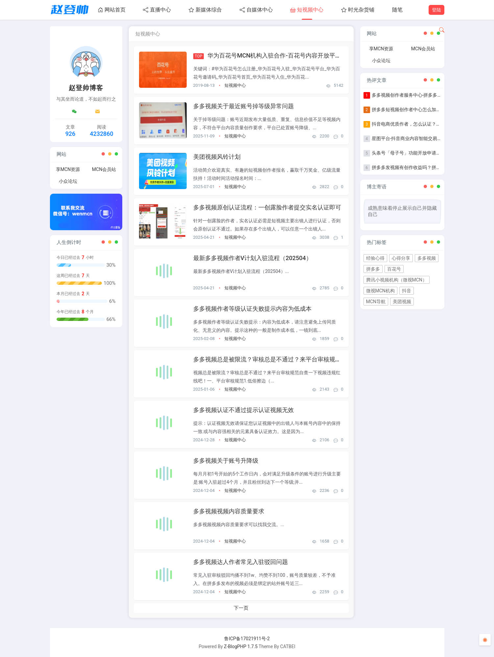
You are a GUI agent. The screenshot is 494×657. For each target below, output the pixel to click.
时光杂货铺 (357, 10)
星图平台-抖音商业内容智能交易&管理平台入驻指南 (424, 138)
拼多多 (373, 269)
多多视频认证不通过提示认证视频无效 (243, 409)
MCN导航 (376, 301)
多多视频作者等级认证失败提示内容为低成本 (252, 308)
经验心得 (375, 258)
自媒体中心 (256, 10)
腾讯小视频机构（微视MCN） (396, 279)
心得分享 (401, 258)
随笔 (397, 10)
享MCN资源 (68, 169)
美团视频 (402, 301)
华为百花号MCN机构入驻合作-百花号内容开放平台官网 (280, 55)
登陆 (436, 9)
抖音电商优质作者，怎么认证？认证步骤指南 (418, 124)
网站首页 (112, 10)
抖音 (406, 290)
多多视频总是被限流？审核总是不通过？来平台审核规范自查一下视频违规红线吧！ (302, 359)
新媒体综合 (205, 10)
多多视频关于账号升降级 (225, 460)
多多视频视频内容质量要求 (228, 511)
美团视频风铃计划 (217, 156)
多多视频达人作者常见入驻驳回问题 (240, 561)
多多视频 (426, 258)
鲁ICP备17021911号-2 (247, 638)
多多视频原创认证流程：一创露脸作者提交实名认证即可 (267, 207)
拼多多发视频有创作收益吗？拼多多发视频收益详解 (425, 167)
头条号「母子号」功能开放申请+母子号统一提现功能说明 (430, 153)
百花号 (394, 269)
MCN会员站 (104, 169)
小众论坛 (68, 181)
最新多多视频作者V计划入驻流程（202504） (252, 258)
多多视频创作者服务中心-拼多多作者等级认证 (418, 95)
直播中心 (157, 10)
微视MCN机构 (380, 290)
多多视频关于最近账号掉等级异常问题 (243, 106)
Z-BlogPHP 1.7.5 (240, 646)
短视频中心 (306, 10)
